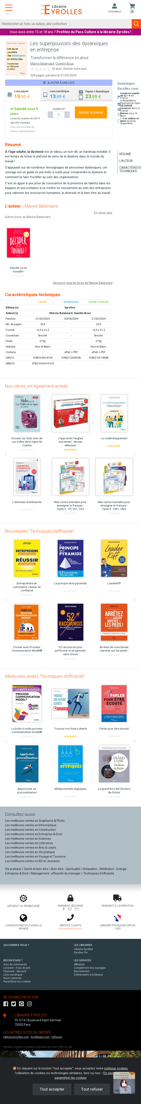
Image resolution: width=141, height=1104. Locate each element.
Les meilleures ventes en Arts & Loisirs (30, 847)
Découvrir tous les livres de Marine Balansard (82, 283)
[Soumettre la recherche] (136, 24)
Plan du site (65, 1047)
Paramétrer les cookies (17, 981)
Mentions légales (12, 1047)
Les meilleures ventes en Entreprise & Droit (33, 834)
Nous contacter (12, 978)
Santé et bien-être (36, 869)
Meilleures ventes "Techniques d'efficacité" (45, 676)
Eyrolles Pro (81, 952)
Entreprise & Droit (16, 873)
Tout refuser (92, 1089)
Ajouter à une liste (59, 82)
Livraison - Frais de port (16, 967)
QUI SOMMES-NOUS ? (16, 945)
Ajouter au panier (91, 112)
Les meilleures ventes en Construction (30, 829)
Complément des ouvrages (90, 967)
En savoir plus (103, 213)
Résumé (125, 154)
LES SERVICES (82, 960)
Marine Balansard (42, 63)
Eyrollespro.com (40, 1037)
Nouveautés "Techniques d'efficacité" (39, 531)
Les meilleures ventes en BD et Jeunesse (32, 861)
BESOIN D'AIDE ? (13, 960)
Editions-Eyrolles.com (16, 1037)
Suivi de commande (15, 964)
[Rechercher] (66, 24)
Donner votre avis (75, 68)
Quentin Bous (65, 63)
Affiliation (79, 964)
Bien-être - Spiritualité (65, 869)
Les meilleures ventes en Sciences (28, 838)
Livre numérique (12, 974)
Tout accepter (52, 1089)
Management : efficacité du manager (56, 873)
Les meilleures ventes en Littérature (29, 843)
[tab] (23, 94)
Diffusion (57, 1037)
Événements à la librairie (88, 974)
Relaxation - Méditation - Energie (105, 869)
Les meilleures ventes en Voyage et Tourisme (35, 856)
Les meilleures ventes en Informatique (30, 825)
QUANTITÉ (59, 109)
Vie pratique (13, 869)
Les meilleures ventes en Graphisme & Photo (35, 820)
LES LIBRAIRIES (83, 945)
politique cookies (116, 1068)
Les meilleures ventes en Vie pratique (30, 852)
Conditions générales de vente (40, 1047)
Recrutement (81, 971)
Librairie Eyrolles (83, 949)
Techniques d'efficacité (98, 873)
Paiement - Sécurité (14, 971)
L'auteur (126, 161)
